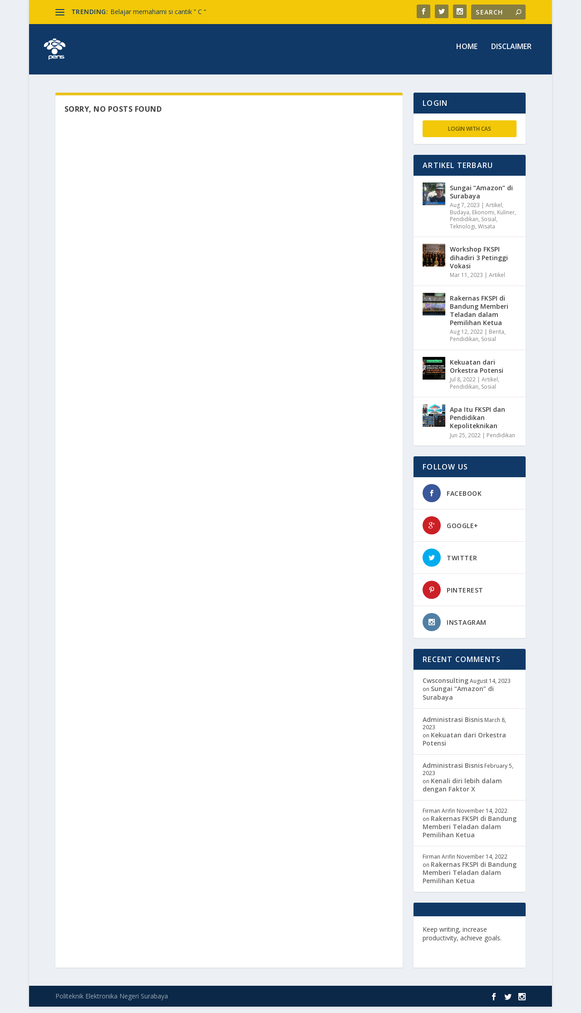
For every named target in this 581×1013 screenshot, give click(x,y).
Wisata (486, 232)
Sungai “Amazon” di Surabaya (481, 197)
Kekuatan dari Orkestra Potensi (476, 372)
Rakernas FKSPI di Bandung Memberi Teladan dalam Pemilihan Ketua (479, 316)
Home (467, 53)
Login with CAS (469, 134)
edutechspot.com (450, 952)
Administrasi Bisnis (453, 725)
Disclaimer (511, 53)
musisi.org (463, 960)
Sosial (488, 225)
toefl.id (434, 960)
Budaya (459, 218)
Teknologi (462, 232)
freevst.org (498, 952)
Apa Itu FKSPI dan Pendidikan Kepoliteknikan (477, 423)
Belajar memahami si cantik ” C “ (158, 11)
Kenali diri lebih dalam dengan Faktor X (462, 790)
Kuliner (506, 218)
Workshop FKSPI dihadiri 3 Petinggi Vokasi (479, 263)
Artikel (494, 211)
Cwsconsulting (445, 686)
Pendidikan (464, 225)
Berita (496, 338)
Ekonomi (483, 218)
